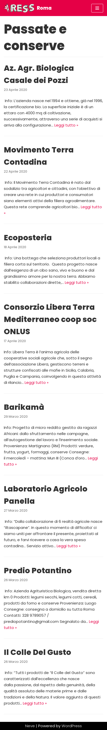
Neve (30, 725)
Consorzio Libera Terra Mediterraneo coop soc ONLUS (50, 319)
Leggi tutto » (66, 125)
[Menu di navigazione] (97, 8)
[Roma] (28, 8)
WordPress (72, 725)
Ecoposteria (28, 237)
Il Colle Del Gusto (37, 652)
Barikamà (24, 407)
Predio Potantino (38, 570)
